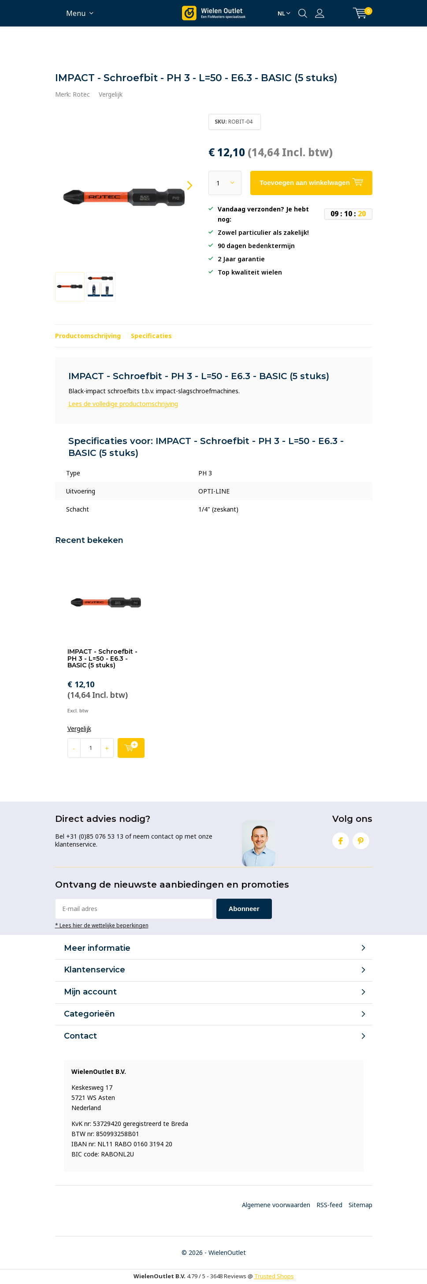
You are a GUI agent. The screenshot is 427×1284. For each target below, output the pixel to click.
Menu (75, 13)
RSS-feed (329, 1205)
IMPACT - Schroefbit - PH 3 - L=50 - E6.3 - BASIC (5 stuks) (102, 658)
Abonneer (244, 908)
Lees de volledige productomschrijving (123, 403)
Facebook (340, 838)
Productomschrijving (88, 335)
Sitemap (360, 1205)
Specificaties (151, 335)
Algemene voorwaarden (276, 1205)
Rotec (81, 94)
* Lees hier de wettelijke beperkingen (102, 925)
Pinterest (361, 838)
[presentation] (182, 185)
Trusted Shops (274, 1276)
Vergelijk (111, 94)
